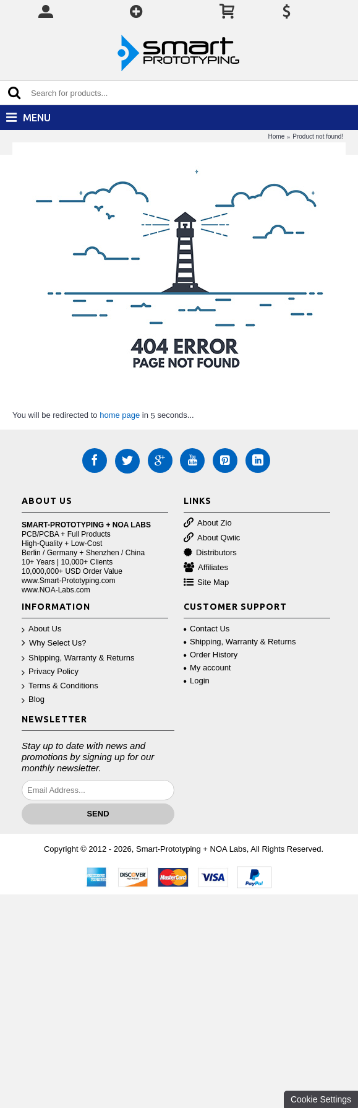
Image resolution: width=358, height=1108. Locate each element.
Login (197, 680)
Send (98, 813)
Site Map (206, 583)
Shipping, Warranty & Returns (78, 658)
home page (120, 415)
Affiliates (206, 568)
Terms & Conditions (60, 686)
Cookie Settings (321, 1099)
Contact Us (206, 628)
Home (276, 136)
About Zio (208, 523)
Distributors (210, 553)
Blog (33, 700)
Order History (210, 654)
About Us (41, 629)
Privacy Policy (50, 672)
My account (207, 667)
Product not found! (317, 136)
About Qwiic (212, 538)
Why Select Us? (54, 643)
